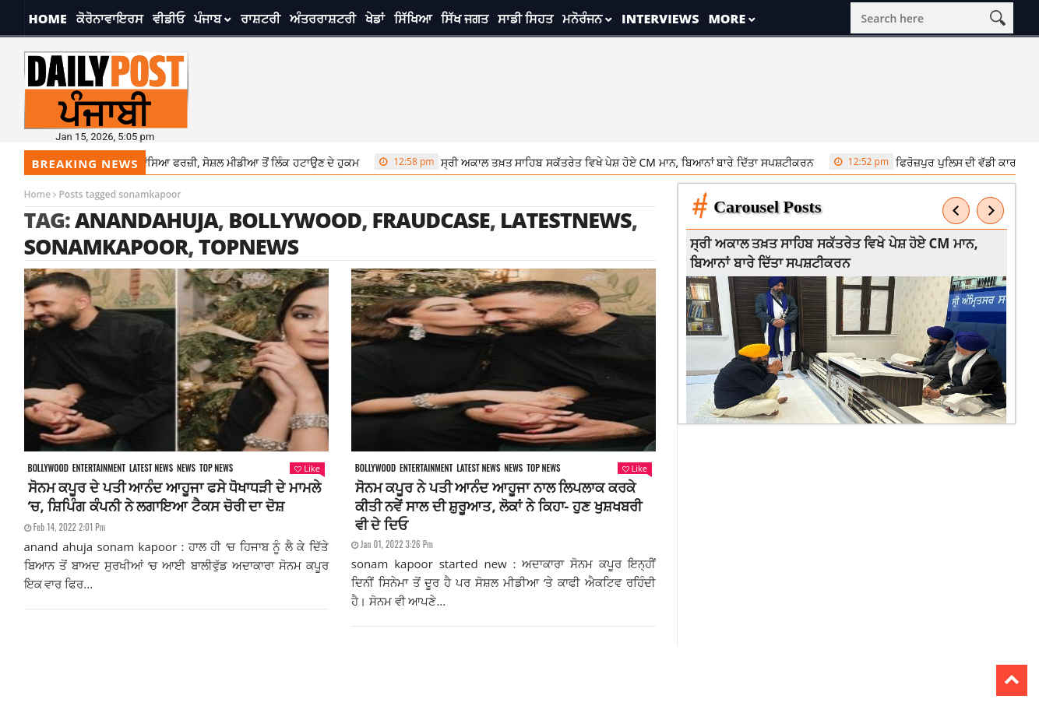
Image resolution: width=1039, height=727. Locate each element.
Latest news (151, 468)
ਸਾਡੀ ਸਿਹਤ (525, 18)
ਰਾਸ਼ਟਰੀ (260, 18)
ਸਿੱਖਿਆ (412, 18)
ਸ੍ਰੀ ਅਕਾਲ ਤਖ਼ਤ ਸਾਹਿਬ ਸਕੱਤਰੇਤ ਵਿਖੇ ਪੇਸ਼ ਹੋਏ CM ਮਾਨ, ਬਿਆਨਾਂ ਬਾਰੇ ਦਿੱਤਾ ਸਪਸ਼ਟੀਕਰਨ (599, 162)
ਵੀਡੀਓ (169, 18)
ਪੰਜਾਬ (207, 18)
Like (306, 468)
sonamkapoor (106, 246)
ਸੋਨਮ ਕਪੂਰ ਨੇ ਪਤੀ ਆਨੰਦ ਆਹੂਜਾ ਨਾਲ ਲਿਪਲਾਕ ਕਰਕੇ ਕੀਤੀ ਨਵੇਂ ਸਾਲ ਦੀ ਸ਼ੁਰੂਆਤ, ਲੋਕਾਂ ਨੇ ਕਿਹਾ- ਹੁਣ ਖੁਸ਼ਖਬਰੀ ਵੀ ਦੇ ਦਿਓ (498, 506)
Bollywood (294, 219)
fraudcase (430, 219)
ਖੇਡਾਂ (375, 18)
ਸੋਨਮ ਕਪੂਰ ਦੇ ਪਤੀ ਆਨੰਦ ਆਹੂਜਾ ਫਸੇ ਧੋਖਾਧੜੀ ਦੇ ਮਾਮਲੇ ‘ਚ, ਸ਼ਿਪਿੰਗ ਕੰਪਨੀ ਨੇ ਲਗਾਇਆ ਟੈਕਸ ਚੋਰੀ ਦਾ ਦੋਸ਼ (174, 496)
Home (48, 18)
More (726, 18)
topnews (249, 246)
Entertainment (98, 468)
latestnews (566, 219)
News (186, 468)
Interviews (660, 18)
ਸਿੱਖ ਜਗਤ (464, 18)
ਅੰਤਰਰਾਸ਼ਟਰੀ (323, 18)
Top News (216, 468)
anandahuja (146, 219)
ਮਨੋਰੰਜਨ (582, 18)
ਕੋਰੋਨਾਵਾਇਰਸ (109, 18)
